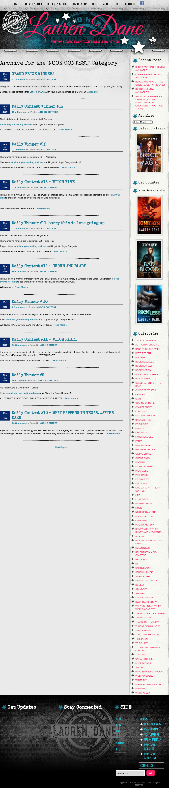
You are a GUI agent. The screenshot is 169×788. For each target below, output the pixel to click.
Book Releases (144, 362)
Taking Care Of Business (150, 613)
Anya (43, 92)
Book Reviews (144, 366)
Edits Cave (141, 424)
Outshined (141, 520)
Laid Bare (141, 483)
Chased (140, 394)
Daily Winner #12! (30, 145)
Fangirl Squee (144, 437)
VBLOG (139, 667)
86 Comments (19, 271)
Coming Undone (145, 403)
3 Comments (18, 149)
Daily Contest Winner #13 (37, 107)
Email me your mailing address (16, 124)
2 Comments (18, 228)
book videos (143, 370)
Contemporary (152, 724)
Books (143, 719)
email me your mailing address (27, 162)
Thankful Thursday (147, 622)
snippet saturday (146, 580)
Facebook (142, 3)
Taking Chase (143, 617)
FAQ (118, 4)
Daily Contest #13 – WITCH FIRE (43, 182)
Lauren (33, 92)
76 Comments (19, 423)
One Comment (19, 112)
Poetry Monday (145, 525)
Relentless (142, 548)
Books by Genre (33, 4)
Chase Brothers (145, 390)
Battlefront (143, 353)
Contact (130, 4)
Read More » (95, 92)
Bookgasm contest (147, 374)
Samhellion (142, 568)
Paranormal (151, 729)
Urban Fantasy (152, 740)
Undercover (143, 663)
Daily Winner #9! (29, 375)
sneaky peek (143, 576)
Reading (140, 536)
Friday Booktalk (145, 449)
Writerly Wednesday (148, 684)
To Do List (141, 643)
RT (136, 564)
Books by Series (57, 4)
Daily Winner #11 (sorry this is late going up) (58, 223)
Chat (138, 399)
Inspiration (142, 475)
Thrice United (143, 630)
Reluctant (141, 559)
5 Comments (18, 79)
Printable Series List (150, 756)
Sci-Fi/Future (151, 734)
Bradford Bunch (145, 378)
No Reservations (145, 512)
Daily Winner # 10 (30, 302)
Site (117, 749)
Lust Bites (141, 499)
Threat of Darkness (147, 626)
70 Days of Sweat (145, 340)
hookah (140, 462)
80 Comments (19, 345)
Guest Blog (142, 458)
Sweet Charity (144, 597)
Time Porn (141, 639)
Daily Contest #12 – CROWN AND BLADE (49, 266)
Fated (138, 441)
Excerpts (141, 432)
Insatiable (141, 471)
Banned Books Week (147, 349)
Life (137, 495)
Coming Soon (79, 4)
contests (141, 411)
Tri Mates (141, 654)
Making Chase (143, 503)
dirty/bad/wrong (145, 415)
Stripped (140, 593)
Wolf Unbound (144, 676)
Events (139, 428)
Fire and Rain (143, 445)
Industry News (144, 466)
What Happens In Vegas (149, 671)
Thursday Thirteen (147, 634)
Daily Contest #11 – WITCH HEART (44, 340)
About (107, 4)
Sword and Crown (146, 602)
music (138, 508)
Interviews (142, 479)
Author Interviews (147, 344)
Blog (95, 4)
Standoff (141, 589)
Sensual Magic (144, 572)
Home (15, 4)
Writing (140, 688)
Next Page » (61, 447)
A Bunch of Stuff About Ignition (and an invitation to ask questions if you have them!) (150, 102)
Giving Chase (143, 454)
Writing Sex (142, 693)
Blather (140, 357)
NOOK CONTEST (47, 79)
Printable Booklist (149, 747)
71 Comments (19, 187)
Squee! (139, 585)
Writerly (141, 680)
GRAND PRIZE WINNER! (33, 74)
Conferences (143, 407)
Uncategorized (144, 659)
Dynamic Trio (143, 420)
